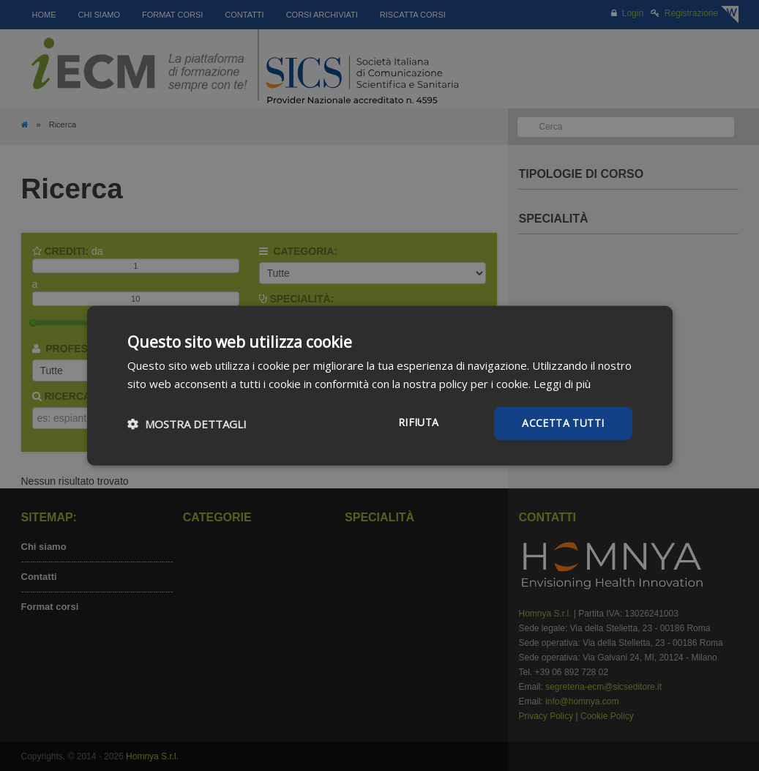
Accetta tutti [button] (563, 423)
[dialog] (379, 385)
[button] (187, 423)
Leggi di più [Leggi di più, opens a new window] (562, 383)
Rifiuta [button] (418, 422)
